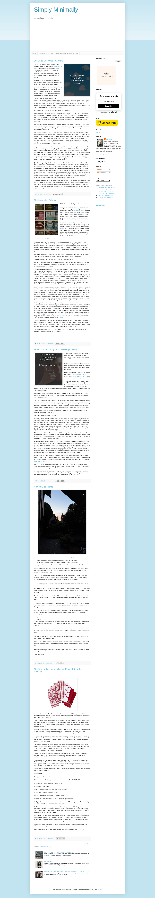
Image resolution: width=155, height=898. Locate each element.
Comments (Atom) (46, 846)
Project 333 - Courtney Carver (105, 195)
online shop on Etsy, (79, 210)
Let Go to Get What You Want (48, 61)
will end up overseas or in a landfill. (53, 447)
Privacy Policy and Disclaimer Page (67, 53)
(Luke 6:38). (62, 317)
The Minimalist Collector (45, 200)
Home (34, 53)
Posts (99, 169)
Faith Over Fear (48, 861)
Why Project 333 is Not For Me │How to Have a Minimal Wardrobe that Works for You (66, 871)
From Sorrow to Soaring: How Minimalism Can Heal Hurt (58, 852)
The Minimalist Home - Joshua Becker (108, 190)
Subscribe (108, 106)
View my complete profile (102, 154)
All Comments (101, 172)
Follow (98, 132)
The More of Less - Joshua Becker (107, 187)
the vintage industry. (40, 461)
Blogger (100, 889)
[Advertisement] (77, 37)
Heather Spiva (110, 139)
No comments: (47, 194)
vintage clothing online (79, 374)
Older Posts (87, 844)
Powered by (108, 112)
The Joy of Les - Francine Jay (105, 197)
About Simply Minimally (46, 53)
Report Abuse (100, 205)
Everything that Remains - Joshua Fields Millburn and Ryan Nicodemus (108, 192)
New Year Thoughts (43, 487)
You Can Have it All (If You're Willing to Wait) (55, 349)
